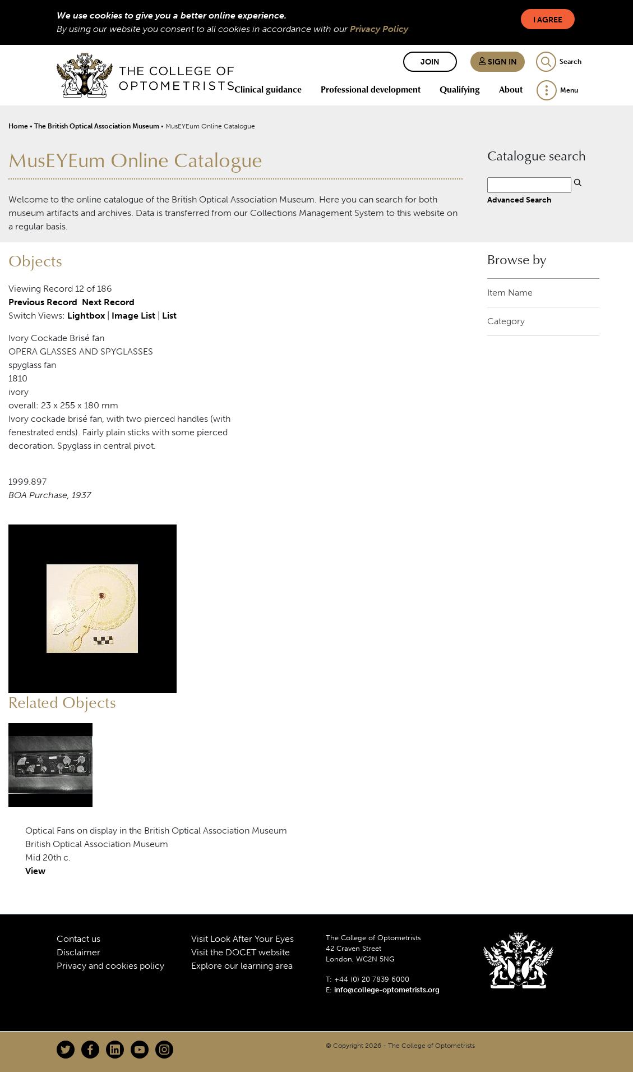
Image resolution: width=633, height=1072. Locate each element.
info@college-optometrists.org (387, 990)
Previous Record (42, 302)
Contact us (78, 938)
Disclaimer (78, 952)
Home (18, 126)
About (511, 89)
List (169, 315)
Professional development (371, 89)
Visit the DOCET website (240, 952)
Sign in (497, 62)
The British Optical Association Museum (96, 126)
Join (430, 62)
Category (506, 321)
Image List (133, 315)
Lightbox (86, 315)
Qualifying (460, 89)
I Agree (547, 20)
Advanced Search (519, 200)
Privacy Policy (379, 29)
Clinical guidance (268, 89)
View (35, 871)
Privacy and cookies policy (110, 965)
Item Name (510, 292)
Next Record (108, 302)
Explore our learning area (242, 965)
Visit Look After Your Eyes (242, 938)
